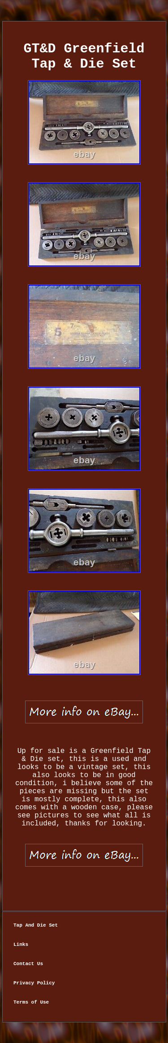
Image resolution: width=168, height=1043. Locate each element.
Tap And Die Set (35, 925)
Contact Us (28, 963)
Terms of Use (31, 1002)
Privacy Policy (34, 983)
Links (20, 944)
